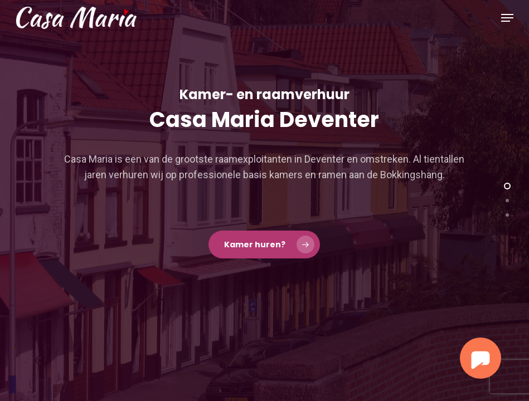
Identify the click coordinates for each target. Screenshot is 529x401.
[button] (507, 17)
